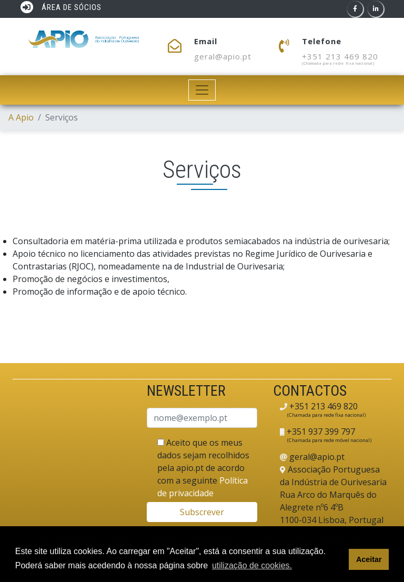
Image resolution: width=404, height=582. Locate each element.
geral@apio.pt (222, 56)
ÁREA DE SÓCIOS (61, 7)
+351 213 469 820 (340, 56)
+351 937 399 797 (320, 431)
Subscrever (202, 512)
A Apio (21, 117)
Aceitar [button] (369, 559)
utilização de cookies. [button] (252, 565)
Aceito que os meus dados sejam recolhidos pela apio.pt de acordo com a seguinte (203, 468)
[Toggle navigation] (202, 90)
